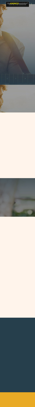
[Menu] (31, 4)
